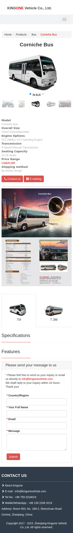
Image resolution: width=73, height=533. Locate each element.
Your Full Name (17, 407)
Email (11, 419)
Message (13, 430)
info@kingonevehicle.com (37, 378)
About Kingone (14, 485)
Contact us (12, 178)
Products (21, 34)
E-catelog (33, 178)
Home (8, 34)
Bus (34, 34)
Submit (13, 456)
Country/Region (18, 395)
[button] (30, 94)
